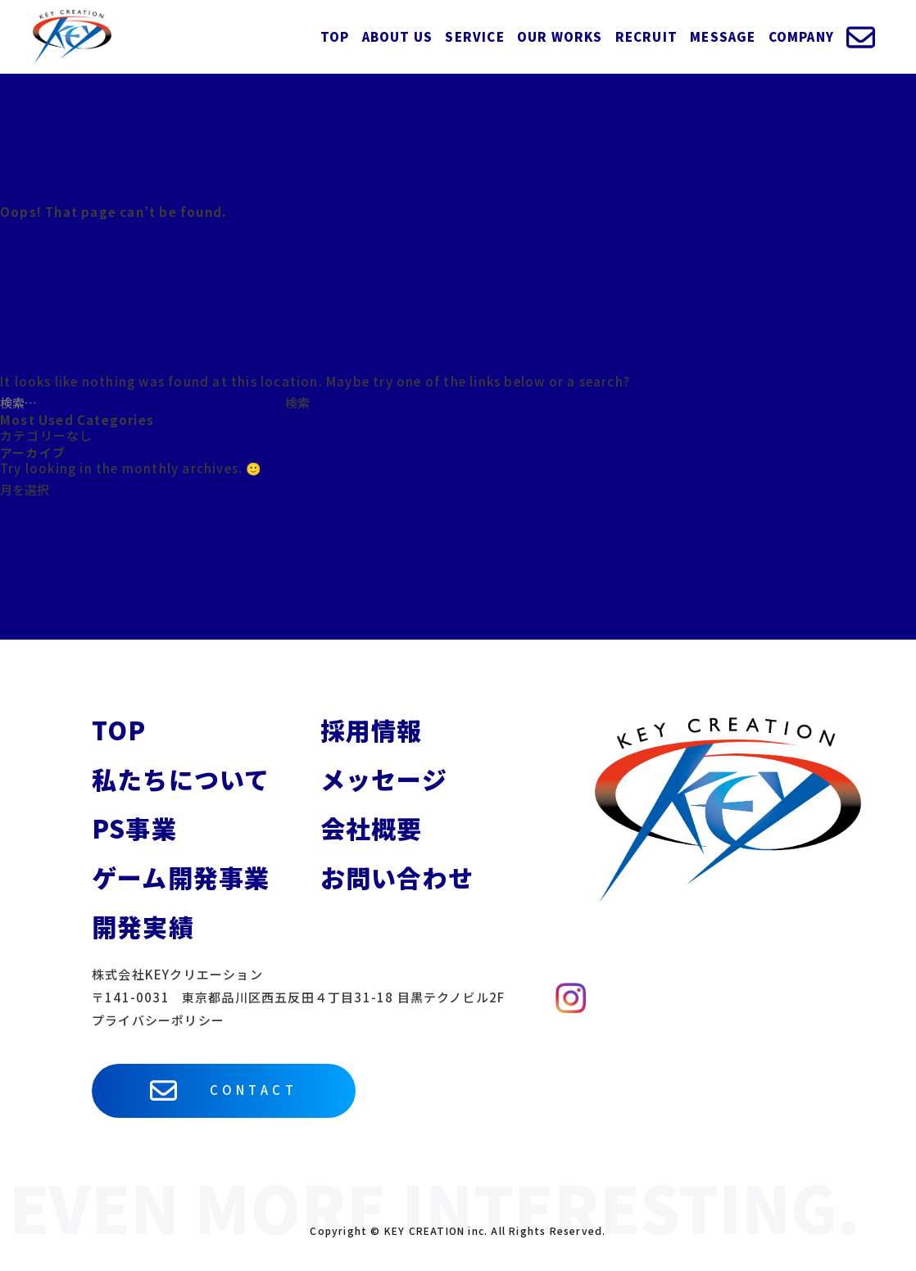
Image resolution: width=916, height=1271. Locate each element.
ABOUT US (397, 36)
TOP (335, 36)
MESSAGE (722, 36)
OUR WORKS (560, 36)
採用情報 (371, 730)
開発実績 (143, 926)
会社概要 (371, 828)
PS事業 (134, 828)
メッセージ (383, 779)
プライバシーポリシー (158, 1020)
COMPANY (801, 36)
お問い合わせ (397, 877)
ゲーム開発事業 (181, 877)
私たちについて (181, 779)
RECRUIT (646, 36)
